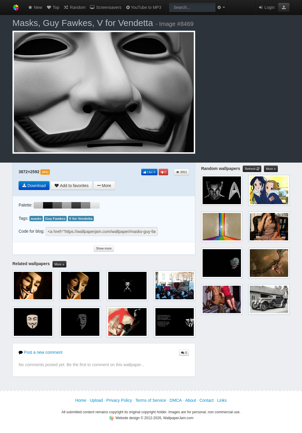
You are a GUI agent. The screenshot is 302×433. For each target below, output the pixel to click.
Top (52, 7)
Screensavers (105, 7)
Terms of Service (150, 400)
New (34, 7)
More (59, 264)
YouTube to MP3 (143, 7)
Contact (206, 400)
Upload (96, 400)
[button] (284, 7)
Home (80, 400)
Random (74, 7)
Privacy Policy (119, 400)
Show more (103, 248)
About (190, 400)
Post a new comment (41, 352)
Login (266, 7)
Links (222, 400)
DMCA (176, 400)
